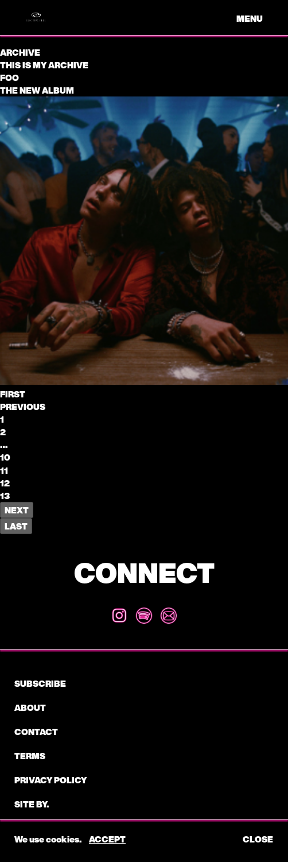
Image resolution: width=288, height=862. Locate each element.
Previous (22, 406)
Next (17, 510)
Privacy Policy (50, 780)
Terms (29, 755)
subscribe (40, 683)
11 (4, 470)
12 (5, 483)
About (30, 707)
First (12, 394)
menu (249, 18)
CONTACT (36, 731)
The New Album (37, 90)
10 (5, 457)
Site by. (31, 804)
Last (16, 526)
